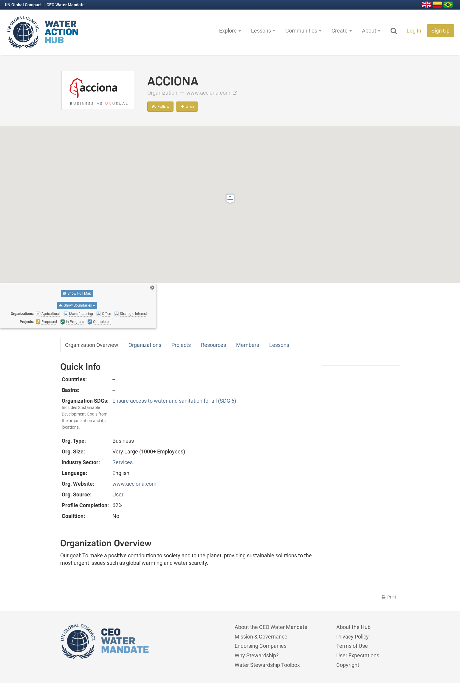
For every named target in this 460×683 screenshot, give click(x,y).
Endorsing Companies (260, 646)
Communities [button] (303, 30)
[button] (230, 198)
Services (122, 462)
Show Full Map (77, 293)
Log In (414, 30)
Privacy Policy (352, 636)
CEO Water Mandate (66, 4)
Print (388, 597)
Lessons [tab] (279, 345)
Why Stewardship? (257, 655)
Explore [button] (230, 30)
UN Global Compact (24, 4)
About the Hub (353, 627)
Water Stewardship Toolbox (267, 665)
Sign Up (440, 30)
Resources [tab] (213, 345)
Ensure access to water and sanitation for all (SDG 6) (174, 401)
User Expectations (357, 655)
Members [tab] (247, 345)
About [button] (371, 30)
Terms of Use (352, 646)
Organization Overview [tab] (91, 345)
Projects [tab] (181, 345)
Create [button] (342, 30)
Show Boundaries (77, 305)
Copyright (347, 665)
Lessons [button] (263, 30)
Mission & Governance (261, 636)
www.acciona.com (211, 93)
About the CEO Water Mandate (271, 627)
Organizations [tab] (144, 345)
